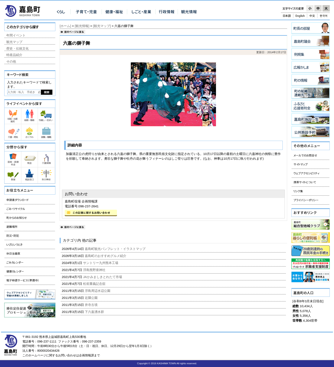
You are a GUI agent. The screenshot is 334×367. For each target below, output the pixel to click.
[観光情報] (82, 26)
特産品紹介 (14, 55)
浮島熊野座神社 (94, 270)
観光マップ (14, 42)
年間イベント (16, 35)
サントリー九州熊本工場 (101, 263)
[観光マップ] (102, 26)
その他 (11, 61)
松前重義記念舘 (94, 283)
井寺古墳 (91, 305)
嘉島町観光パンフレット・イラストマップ (115, 249)
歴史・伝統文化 (17, 48)
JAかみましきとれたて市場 (103, 277)
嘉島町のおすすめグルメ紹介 (106, 256)
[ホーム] (65, 26)
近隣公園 (91, 298)
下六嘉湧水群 (95, 312)
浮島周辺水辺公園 (98, 290)
